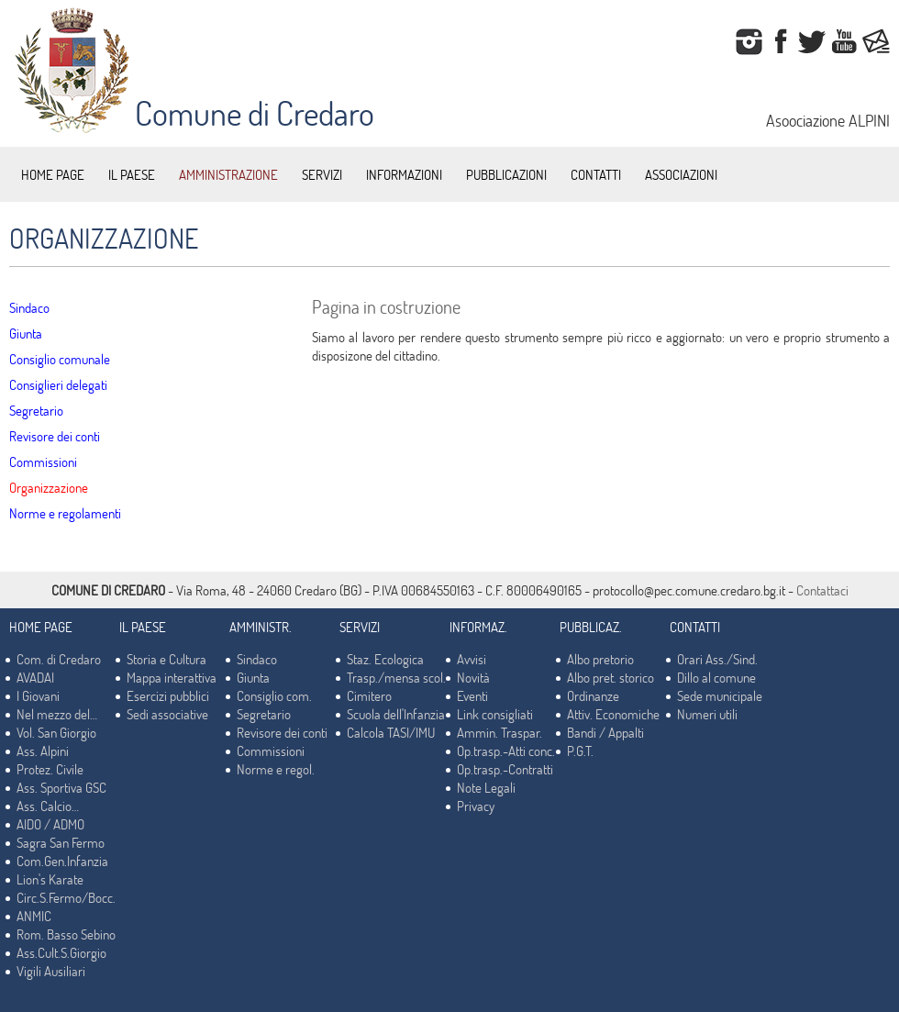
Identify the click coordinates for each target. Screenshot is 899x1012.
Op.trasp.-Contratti (505, 769)
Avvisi (471, 659)
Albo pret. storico (610, 677)
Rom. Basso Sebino (66, 934)
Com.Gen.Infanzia (62, 860)
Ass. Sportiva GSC (61, 787)
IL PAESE (131, 174)
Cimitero (369, 695)
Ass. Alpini (43, 750)
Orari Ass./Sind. (717, 659)
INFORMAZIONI (404, 174)
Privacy (475, 805)
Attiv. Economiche (613, 714)
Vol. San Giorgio (56, 732)
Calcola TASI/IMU (391, 732)
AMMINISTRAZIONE (228, 174)
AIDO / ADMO (50, 824)
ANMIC (34, 915)
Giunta (25, 333)
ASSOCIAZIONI (681, 174)
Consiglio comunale (59, 359)
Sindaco (29, 307)
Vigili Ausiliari (51, 971)
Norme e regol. (276, 769)
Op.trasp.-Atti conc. (506, 750)
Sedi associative (167, 714)
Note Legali (486, 787)
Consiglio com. (274, 695)
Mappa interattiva (171, 677)
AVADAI (35, 677)
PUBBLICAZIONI (506, 174)
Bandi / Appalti (605, 732)
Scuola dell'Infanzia (396, 714)
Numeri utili (707, 714)
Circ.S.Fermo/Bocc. (66, 897)
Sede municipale (719, 695)
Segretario (36, 410)
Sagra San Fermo (61, 842)
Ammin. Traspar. (499, 732)
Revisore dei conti (54, 436)
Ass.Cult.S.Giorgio (61, 952)
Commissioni (43, 461)
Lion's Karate (50, 879)
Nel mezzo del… (57, 714)
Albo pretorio (600, 659)
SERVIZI (322, 174)
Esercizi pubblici (168, 695)
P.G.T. (580, 750)
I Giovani (38, 695)
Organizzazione (48, 487)
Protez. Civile (50, 769)
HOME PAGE (52, 174)
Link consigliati (495, 714)
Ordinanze (593, 695)
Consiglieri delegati (58, 384)
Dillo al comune (716, 677)
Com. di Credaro (59, 659)
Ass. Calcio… (48, 805)
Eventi (472, 695)
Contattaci (822, 590)
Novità (473, 677)
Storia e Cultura (166, 659)
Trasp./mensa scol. (396, 677)
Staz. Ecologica (385, 659)
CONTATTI (596, 174)
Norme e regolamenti (65, 513)
